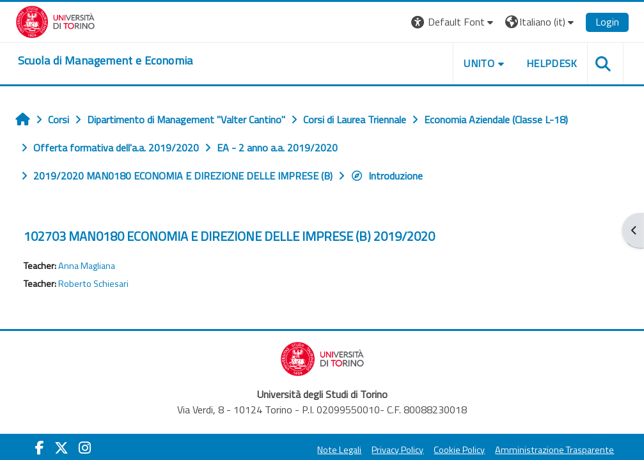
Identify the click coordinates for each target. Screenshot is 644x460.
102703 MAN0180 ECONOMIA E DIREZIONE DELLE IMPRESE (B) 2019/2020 (229, 236)
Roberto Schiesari (93, 284)
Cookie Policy (459, 450)
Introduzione (386, 175)
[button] (453, 22)
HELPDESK (551, 63)
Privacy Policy (397, 450)
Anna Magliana (86, 266)
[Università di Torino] (55, 20)
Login (607, 21)
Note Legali (339, 450)
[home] (105, 61)
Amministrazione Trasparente (554, 450)
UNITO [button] (479, 63)
